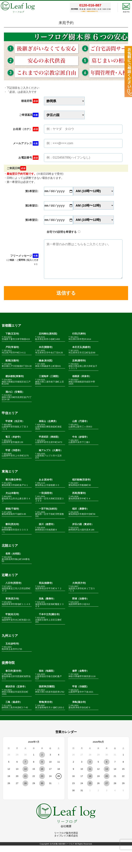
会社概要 (66, 832)
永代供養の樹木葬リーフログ (62, 850)
